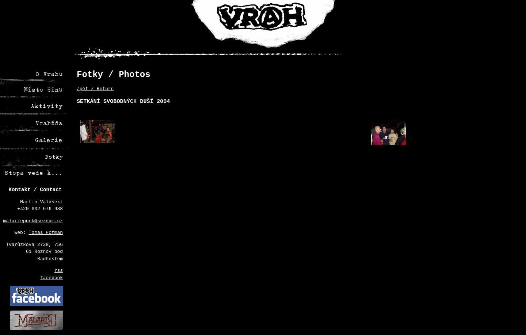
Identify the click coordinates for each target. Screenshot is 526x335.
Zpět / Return (95, 89)
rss (58, 270)
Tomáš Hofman (46, 232)
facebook (51, 278)
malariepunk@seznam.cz (33, 221)
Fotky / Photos (113, 75)
